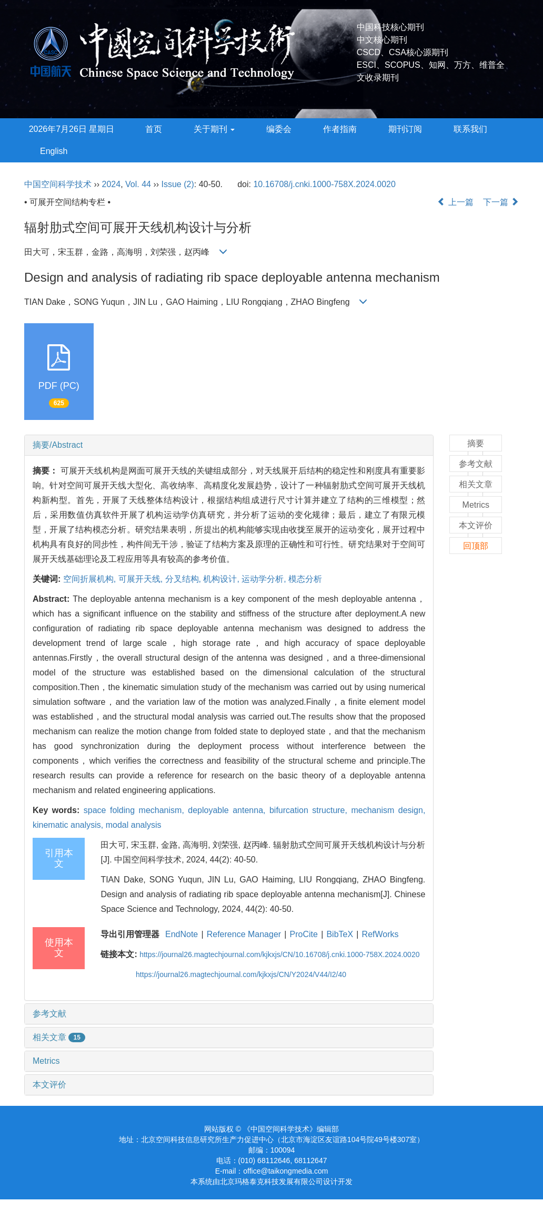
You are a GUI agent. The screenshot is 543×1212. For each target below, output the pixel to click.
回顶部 (475, 545)
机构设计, (222, 578)
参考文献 (49, 1013)
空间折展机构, (90, 578)
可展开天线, (141, 578)
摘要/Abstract (58, 444)
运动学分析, (265, 578)
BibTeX (339, 934)
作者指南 (340, 129)
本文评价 (49, 1084)
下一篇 (501, 202)
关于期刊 (214, 129)
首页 (153, 129)
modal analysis (134, 824)
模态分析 (305, 578)
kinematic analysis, (69, 824)
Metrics (46, 1060)
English (53, 151)
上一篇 (455, 202)
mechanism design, (388, 810)
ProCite (304, 934)
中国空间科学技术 (58, 184)
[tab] (229, 445)
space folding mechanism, (136, 810)
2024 (111, 184)
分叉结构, (184, 578)
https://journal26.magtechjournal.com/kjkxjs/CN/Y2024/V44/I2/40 (241, 974)
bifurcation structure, (310, 810)
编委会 (278, 129)
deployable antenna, (228, 810)
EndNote (181, 934)
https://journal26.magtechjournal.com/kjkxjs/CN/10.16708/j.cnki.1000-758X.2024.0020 (279, 954)
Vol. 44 (138, 184)
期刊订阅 (405, 129)
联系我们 (470, 129)
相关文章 (59, 1037)
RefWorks (380, 934)
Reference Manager (244, 934)
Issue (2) (178, 184)
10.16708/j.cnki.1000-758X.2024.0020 (324, 184)
